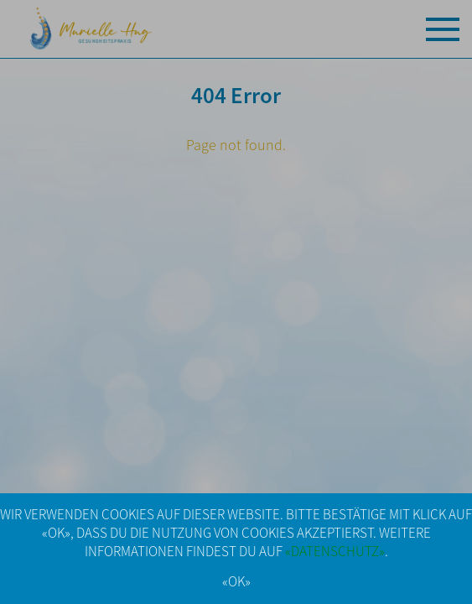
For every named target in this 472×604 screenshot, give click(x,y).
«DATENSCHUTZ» (335, 551)
